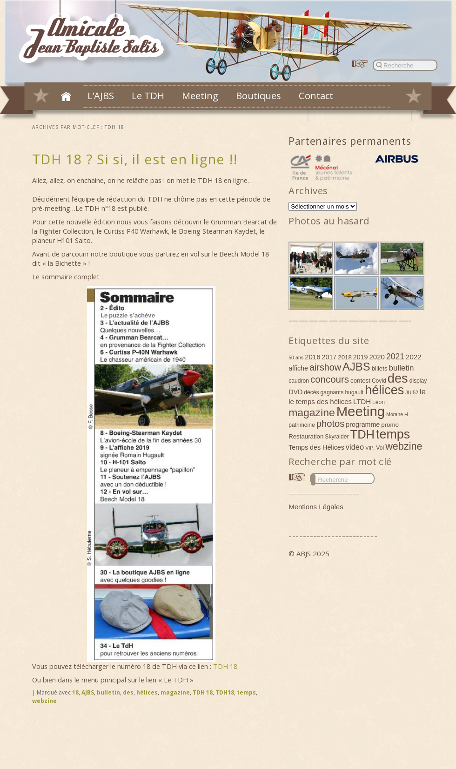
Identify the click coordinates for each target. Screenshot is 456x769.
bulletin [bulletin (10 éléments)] (401, 368)
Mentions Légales (315, 507)
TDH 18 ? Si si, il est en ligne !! (135, 159)
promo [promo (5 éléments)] (390, 424)
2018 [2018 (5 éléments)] (345, 357)
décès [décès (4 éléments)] (311, 392)
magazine (175, 692)
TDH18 (224, 692)
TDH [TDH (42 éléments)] (362, 434)
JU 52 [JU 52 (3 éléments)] (411, 392)
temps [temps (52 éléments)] (393, 434)
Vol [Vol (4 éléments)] (380, 448)
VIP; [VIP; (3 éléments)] (370, 448)
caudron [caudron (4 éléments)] (298, 381)
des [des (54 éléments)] (398, 378)
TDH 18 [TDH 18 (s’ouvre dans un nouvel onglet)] (225, 666)
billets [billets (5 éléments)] (380, 368)
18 (75, 692)
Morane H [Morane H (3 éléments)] (397, 414)
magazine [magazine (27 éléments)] (311, 412)
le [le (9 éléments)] (423, 391)
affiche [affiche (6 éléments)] (298, 368)
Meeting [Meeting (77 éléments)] (360, 411)
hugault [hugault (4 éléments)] (354, 392)
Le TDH (148, 95)
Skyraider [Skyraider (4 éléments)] (337, 436)
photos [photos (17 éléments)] (330, 423)
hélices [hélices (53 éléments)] (384, 390)
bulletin (108, 692)
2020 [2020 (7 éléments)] (377, 357)
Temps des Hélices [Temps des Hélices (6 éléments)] (316, 447)
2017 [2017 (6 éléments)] (329, 357)
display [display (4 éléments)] (418, 381)
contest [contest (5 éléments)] (360, 380)
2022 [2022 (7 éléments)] (413, 357)
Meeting (200, 95)
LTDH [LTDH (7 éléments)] (362, 401)
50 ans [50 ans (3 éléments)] (295, 357)
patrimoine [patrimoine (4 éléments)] (301, 425)
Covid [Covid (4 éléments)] (379, 381)
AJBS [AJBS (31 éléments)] (356, 366)
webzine (44, 701)
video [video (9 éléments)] (355, 447)
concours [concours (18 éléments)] (329, 379)
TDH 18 (203, 692)
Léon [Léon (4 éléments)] (378, 402)
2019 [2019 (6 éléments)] (360, 357)
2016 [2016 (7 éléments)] (312, 357)
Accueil (66, 96)
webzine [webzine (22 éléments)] (403, 446)
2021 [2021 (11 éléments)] (395, 356)
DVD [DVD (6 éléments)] (295, 392)
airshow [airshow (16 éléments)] (325, 367)
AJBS (87, 692)
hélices (147, 692)
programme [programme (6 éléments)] (363, 424)
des (128, 692)
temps (246, 692)
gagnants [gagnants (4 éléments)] (332, 392)
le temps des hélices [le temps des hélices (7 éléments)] (320, 401)
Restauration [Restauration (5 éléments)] (305, 436)
